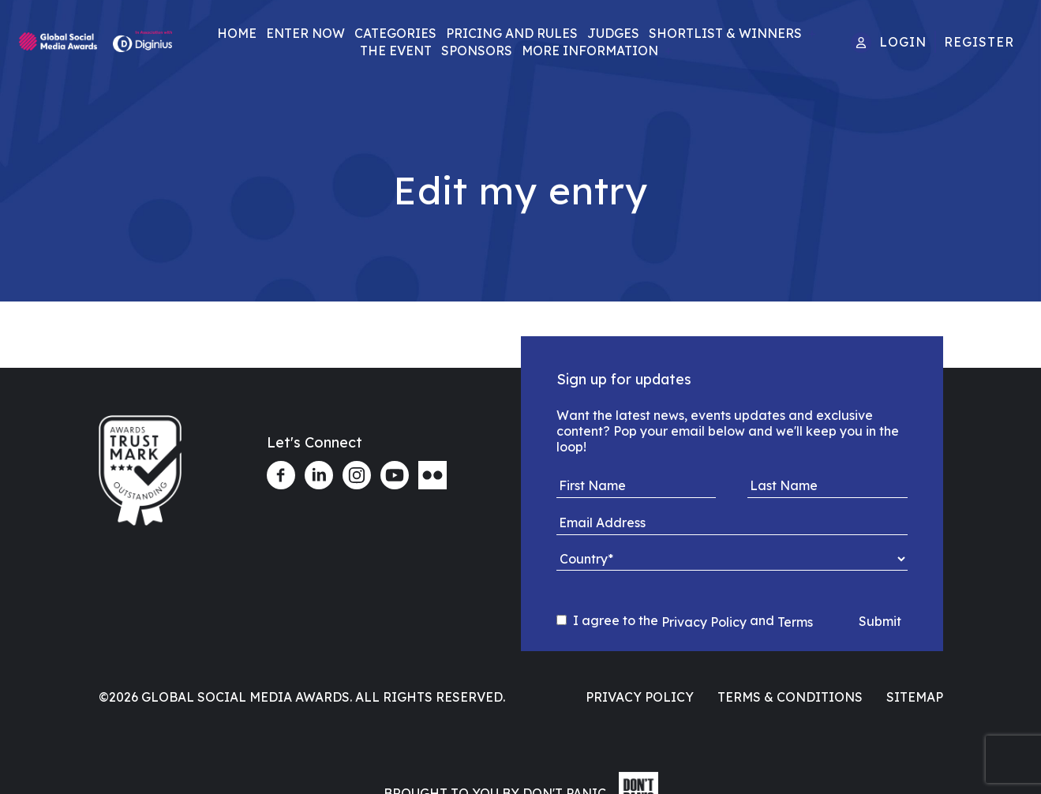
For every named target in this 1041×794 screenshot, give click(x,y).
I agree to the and (684, 621)
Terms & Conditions (790, 697)
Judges (613, 33)
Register (979, 42)
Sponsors (476, 50)
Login (903, 42)
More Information (590, 50)
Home (237, 33)
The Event (396, 50)
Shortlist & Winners (725, 33)
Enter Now (305, 33)
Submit (880, 621)
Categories (395, 33)
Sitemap (914, 697)
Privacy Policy (704, 622)
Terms (795, 622)
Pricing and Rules (512, 33)
